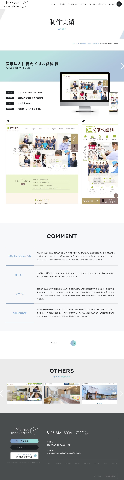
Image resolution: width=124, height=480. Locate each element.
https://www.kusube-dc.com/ (30, 92)
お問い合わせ (24, 447)
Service (96, 463)
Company (58, 463)
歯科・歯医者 (92, 43)
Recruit (114, 463)
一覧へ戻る (53, 343)
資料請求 (24, 441)
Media (105, 463)
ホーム (75, 43)
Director (68, 463)
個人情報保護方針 (110, 476)
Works (77, 463)
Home (48, 463)
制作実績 (83, 43)
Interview (86, 463)
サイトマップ (97, 476)
